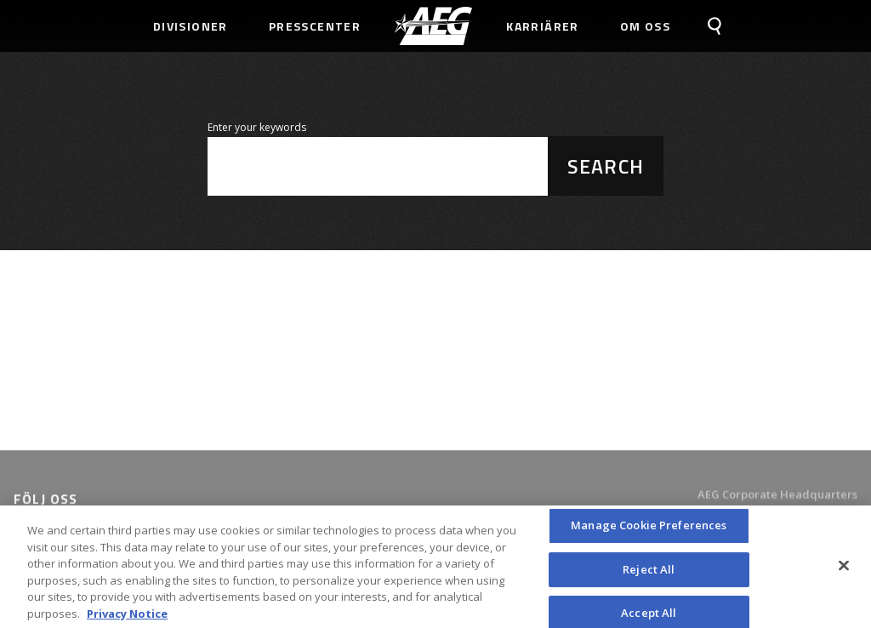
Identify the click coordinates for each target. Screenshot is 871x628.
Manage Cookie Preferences (648, 532)
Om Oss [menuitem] (645, 26)
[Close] (843, 572)
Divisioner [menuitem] (190, 26)
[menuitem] (433, 26)
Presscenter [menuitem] (315, 26)
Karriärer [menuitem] (542, 26)
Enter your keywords (257, 127)
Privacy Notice (127, 619)
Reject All (649, 576)
